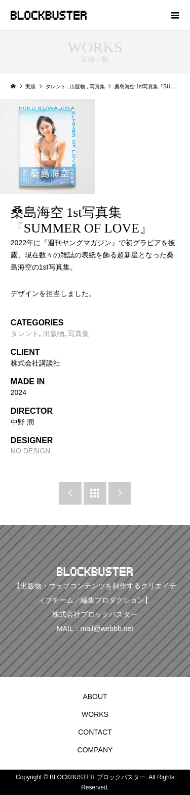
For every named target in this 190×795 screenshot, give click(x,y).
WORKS (95, 714)
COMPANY (95, 750)
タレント (25, 333)
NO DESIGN (31, 451)
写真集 (78, 333)
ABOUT (95, 696)
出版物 (53, 333)
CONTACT (95, 732)
